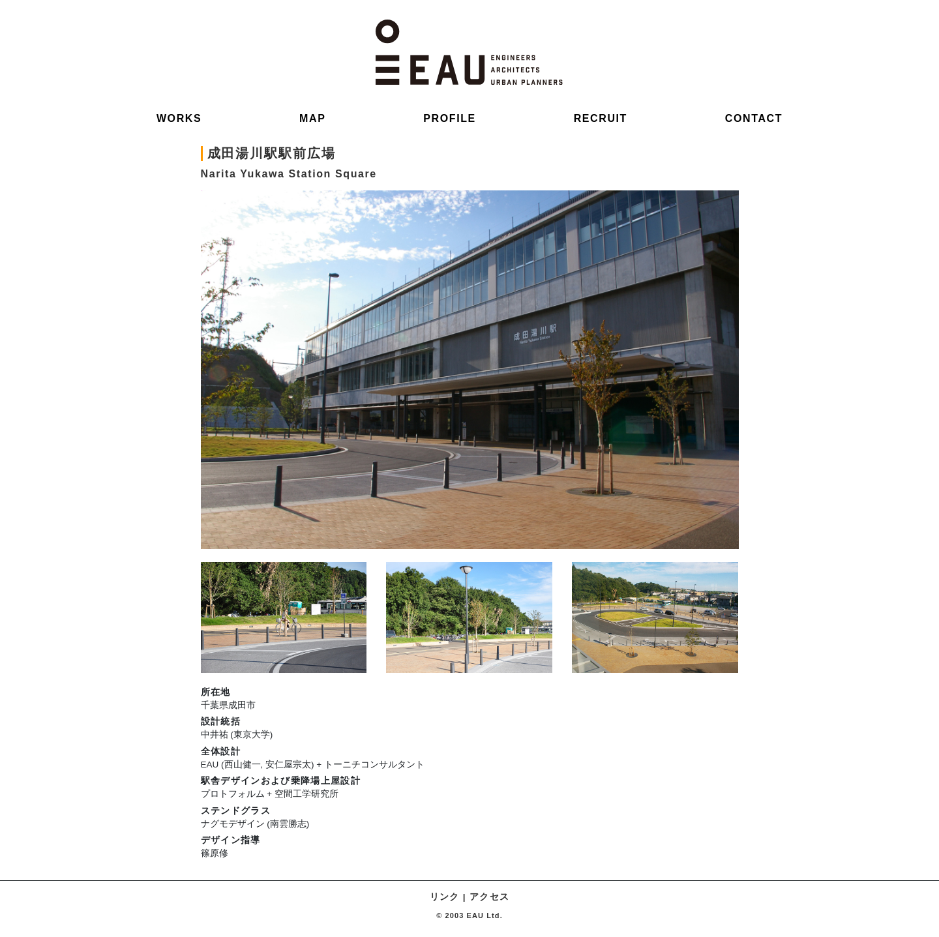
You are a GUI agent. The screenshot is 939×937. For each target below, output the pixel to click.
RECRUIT (600, 118)
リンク (445, 897)
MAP (312, 118)
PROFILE (449, 118)
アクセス (489, 897)
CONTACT (753, 118)
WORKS (178, 118)
